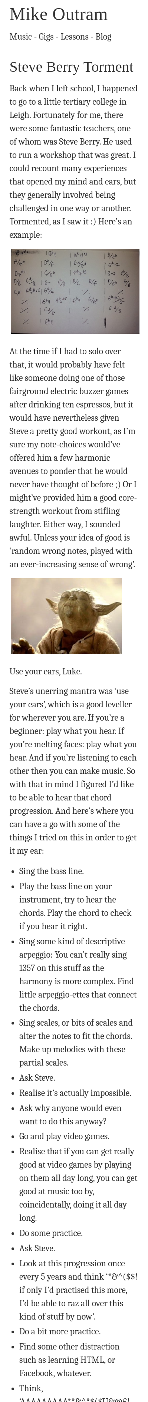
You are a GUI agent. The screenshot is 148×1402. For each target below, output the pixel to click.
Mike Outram (59, 14)
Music (21, 36)
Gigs (46, 36)
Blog (103, 36)
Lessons (74, 36)
